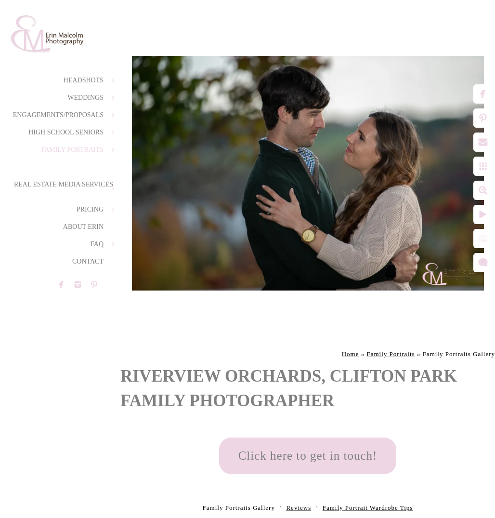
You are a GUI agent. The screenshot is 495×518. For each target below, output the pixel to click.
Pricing (90, 209)
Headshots (84, 80)
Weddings (85, 97)
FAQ (97, 244)
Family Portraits (72, 149)
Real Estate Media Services (63, 184)
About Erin (83, 226)
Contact (88, 261)
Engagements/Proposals (58, 115)
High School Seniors (66, 132)
